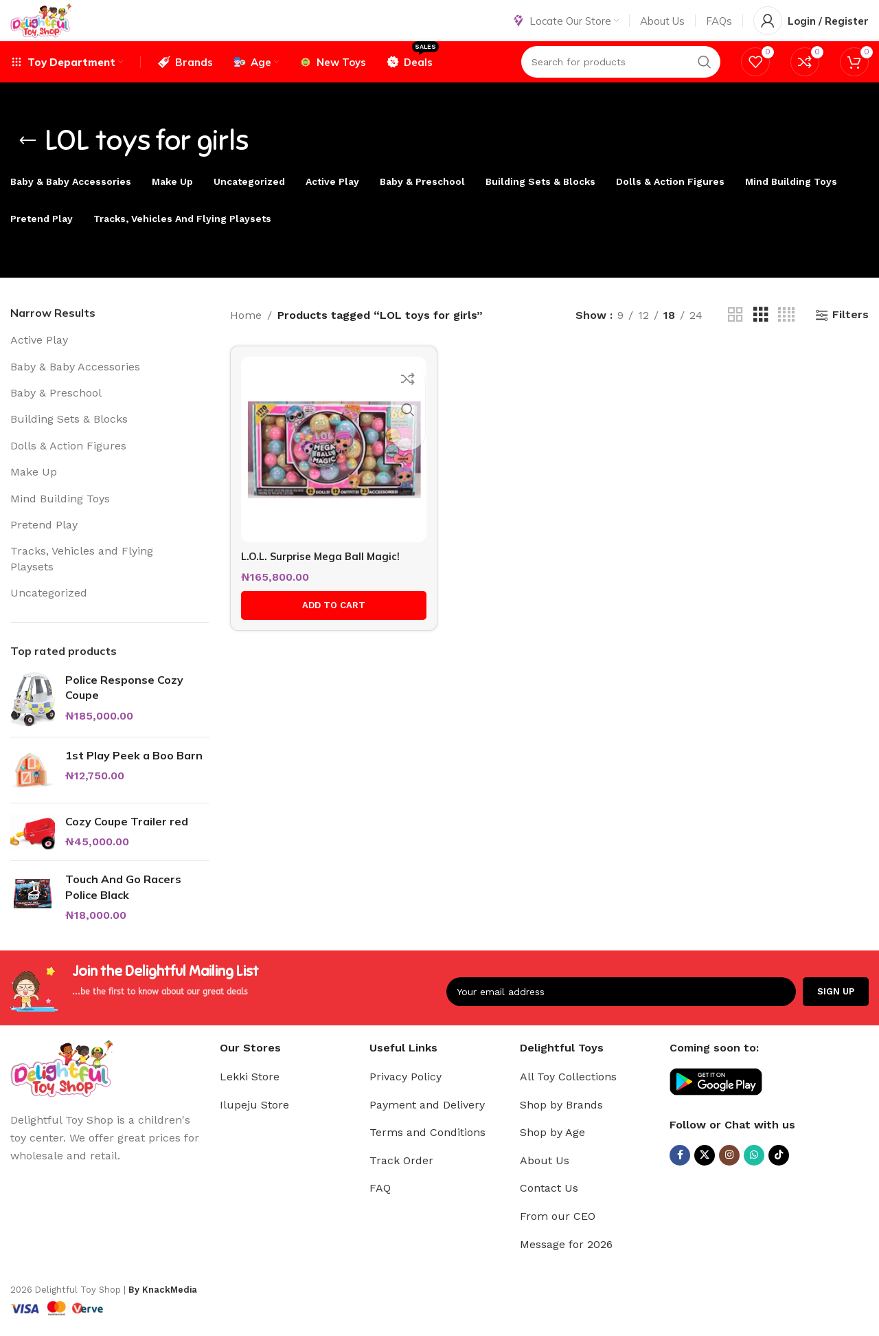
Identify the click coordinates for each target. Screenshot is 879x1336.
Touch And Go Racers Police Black (123, 907)
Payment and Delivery (427, 1124)
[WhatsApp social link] (754, 1175)
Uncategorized (48, 613)
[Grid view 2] (735, 335)
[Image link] (61, 1087)
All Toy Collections (568, 1096)
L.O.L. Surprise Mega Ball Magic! (325, 568)
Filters (850, 335)
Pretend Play (44, 545)
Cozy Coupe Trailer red (126, 841)
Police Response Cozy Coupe (124, 707)
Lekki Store (249, 1096)
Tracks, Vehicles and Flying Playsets (81, 579)
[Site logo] (58, 29)
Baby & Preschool (56, 413)
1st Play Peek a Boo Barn (134, 775)
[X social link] (704, 1175)
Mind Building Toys (60, 518)
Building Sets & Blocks (69, 439)
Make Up (33, 492)
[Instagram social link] (729, 1175)
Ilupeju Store (254, 1124)
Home (246, 335)
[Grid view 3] (760, 335)
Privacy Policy (405, 1096)
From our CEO (557, 1236)
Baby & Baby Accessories (75, 386)
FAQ (380, 1208)
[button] (329, 617)
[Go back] (27, 161)
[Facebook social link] (680, 1175)
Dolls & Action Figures (68, 465)
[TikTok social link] (778, 1175)
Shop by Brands (561, 1124)
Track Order (401, 1180)
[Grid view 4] (786, 335)
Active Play (39, 360)
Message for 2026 (566, 1264)
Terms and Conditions (427, 1152)
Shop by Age (552, 1152)
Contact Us (549, 1208)
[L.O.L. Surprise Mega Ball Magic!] (329, 465)
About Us (544, 1180)
